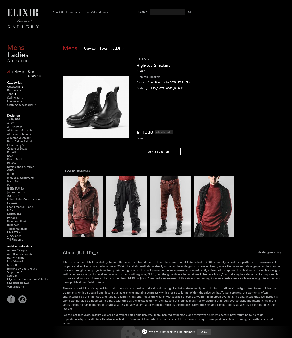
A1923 (11, 123)
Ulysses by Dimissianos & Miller (27, 279)
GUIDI (10, 170)
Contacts (74, 12)
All (9, 72)
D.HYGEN (13, 152)
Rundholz (13, 225)
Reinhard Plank (16, 221)
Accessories (19, 60)
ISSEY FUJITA (15, 188)
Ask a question (158, 151)
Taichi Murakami (17, 228)
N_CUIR (12, 265)
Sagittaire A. (15, 272)
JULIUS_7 (13, 196)
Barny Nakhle (15, 257)
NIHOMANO (14, 214)
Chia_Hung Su (16, 145)
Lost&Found (15, 261)
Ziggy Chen (14, 236)
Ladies (18, 54)
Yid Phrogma (15, 239)
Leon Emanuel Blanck (20, 207)
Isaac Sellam (15, 181)
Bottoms (12, 90)
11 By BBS (13, 119)
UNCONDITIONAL (18, 283)
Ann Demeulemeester (20, 254)
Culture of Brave (17, 148)
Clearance (34, 76)
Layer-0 (12, 203)
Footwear (13, 101)
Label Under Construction (23, 199)
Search (142, 12)
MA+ (10, 210)
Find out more (186, 332)
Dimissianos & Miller (20, 167)
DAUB (11, 156)
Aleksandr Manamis (19, 130)
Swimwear (13, 97)
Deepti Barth (15, 159)
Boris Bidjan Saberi (19, 141)
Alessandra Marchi (19, 134)
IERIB (10, 174)
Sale (31, 72)
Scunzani (12, 275)
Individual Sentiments (21, 178)
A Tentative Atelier (18, 138)
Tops (10, 94)
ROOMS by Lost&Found (22, 268)
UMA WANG (14, 232)
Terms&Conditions (96, 12)
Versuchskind (15, 286)
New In (19, 72)
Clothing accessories (20, 105)
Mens (16, 47)
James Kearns (16, 192)
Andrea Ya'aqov (17, 250)
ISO (9, 185)
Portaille (12, 218)
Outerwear (13, 86)
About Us (58, 12)
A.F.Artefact (14, 127)
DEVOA (11, 163)
